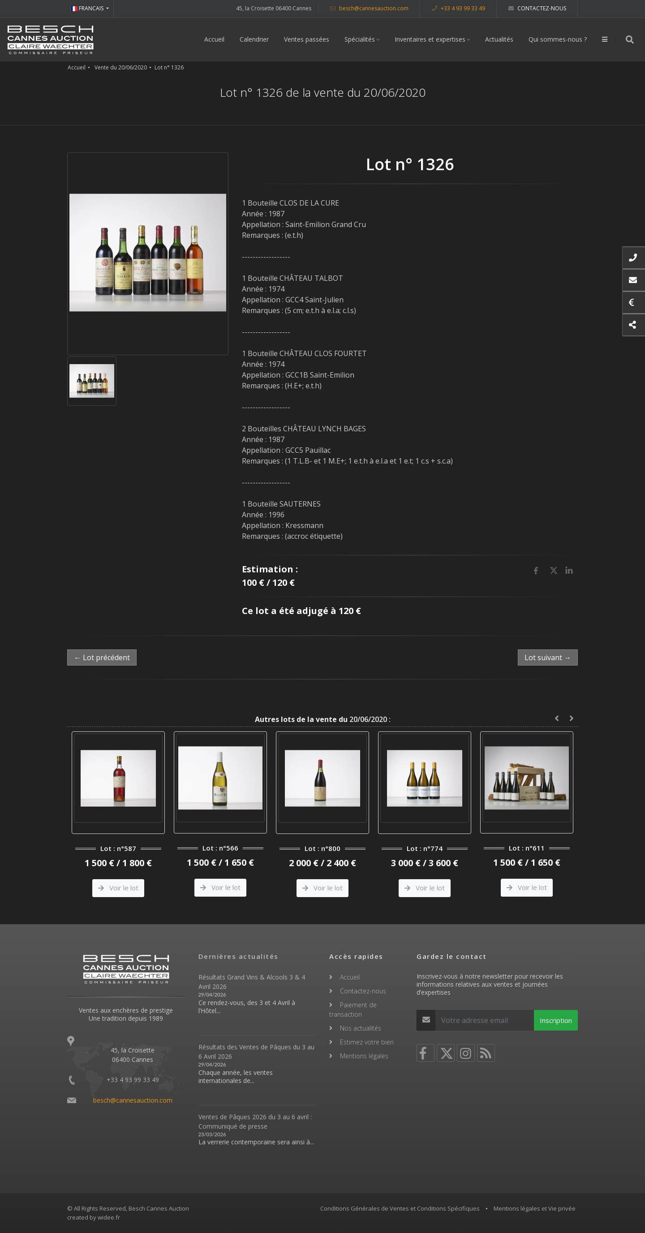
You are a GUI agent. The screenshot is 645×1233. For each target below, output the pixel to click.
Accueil (214, 39)
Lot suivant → (548, 657)
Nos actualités (360, 1028)
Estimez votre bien (367, 1042)
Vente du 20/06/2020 (121, 67)
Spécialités (359, 39)
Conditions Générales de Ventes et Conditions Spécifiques (400, 1208)
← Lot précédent (102, 657)
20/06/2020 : (323, 719)
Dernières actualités (238, 956)
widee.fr (109, 1217)
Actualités (499, 39)
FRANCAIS (87, 8)
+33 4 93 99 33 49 (458, 8)
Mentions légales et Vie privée (535, 1208)
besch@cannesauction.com (369, 8)
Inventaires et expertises (430, 39)
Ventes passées (306, 39)
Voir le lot (118, 887)
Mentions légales (364, 1056)
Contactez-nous (537, 8)
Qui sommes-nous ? (558, 39)
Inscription (556, 1020)
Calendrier (254, 39)
